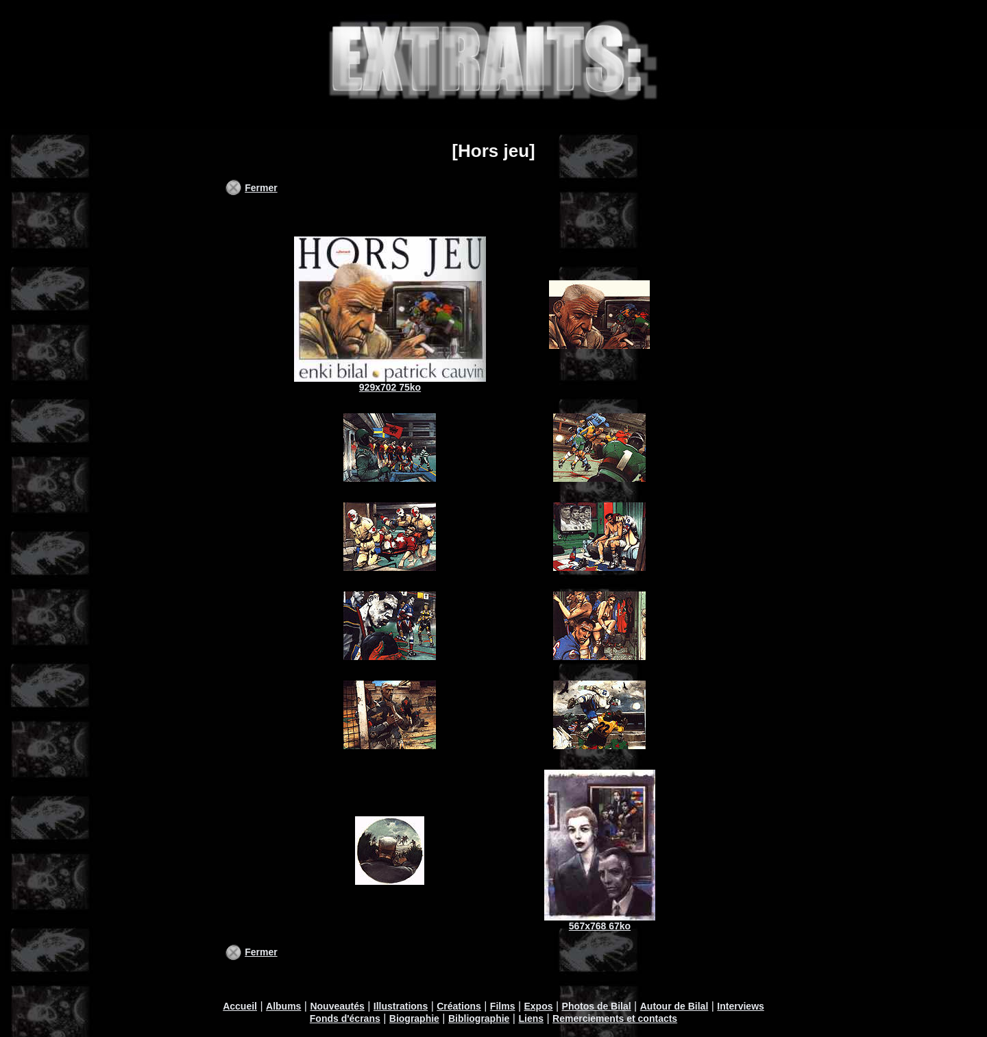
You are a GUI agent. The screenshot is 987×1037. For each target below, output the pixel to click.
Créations (459, 1006)
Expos (538, 1006)
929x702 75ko (390, 387)
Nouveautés (337, 1006)
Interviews (740, 1006)
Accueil (240, 1006)
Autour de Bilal (674, 1006)
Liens (531, 1018)
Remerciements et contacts (614, 1018)
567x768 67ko (600, 925)
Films (502, 1006)
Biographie (414, 1018)
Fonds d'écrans (345, 1018)
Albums (283, 1006)
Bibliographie (478, 1018)
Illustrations (401, 1006)
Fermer (261, 187)
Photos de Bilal (596, 1006)
